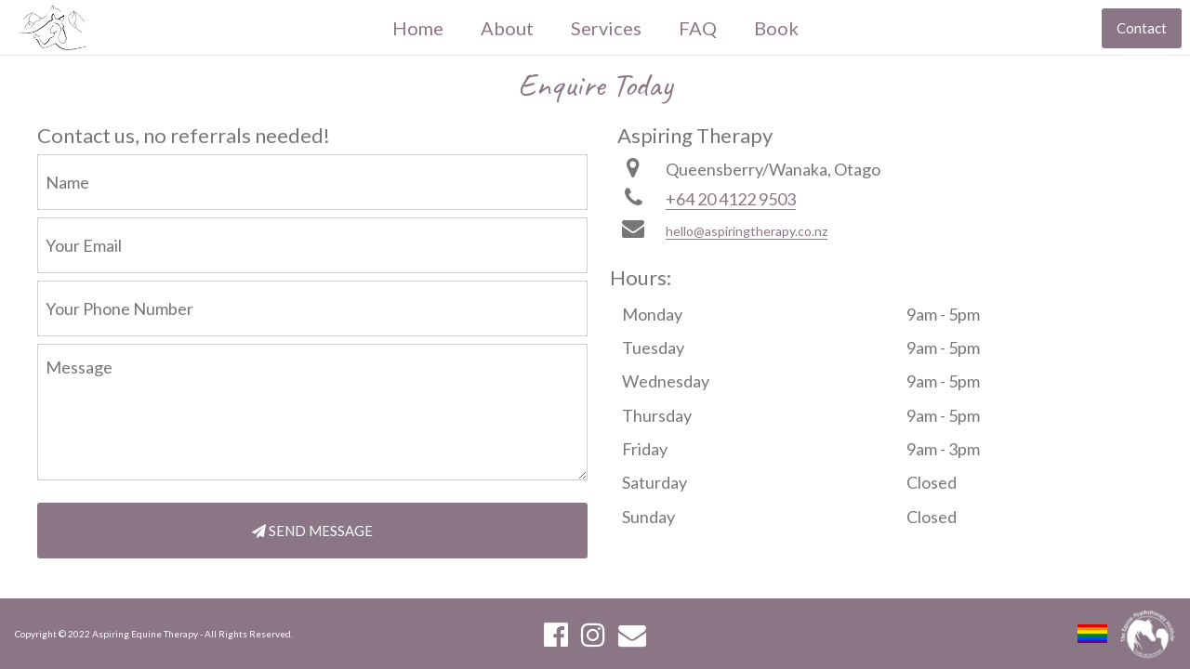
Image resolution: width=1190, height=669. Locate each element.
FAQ (698, 28)
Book (776, 28)
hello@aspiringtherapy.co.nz (746, 231)
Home (417, 28)
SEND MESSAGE (312, 530)
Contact (1142, 28)
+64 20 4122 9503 (731, 199)
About (507, 28)
